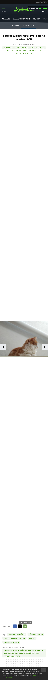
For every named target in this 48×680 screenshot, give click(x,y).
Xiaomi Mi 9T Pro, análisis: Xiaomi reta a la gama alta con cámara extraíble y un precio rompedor (24, 47)
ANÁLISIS (6, 18)
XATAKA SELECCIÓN (21, 18)
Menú (4, 11)
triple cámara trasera (14, 638)
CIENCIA (36, 18)
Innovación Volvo (29, 25)
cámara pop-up (36, 634)
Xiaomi (32, 638)
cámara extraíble (16, 634)
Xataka (24, 9)
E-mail (25, 626)
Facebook (15, 626)
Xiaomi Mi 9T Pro (11, 642)
